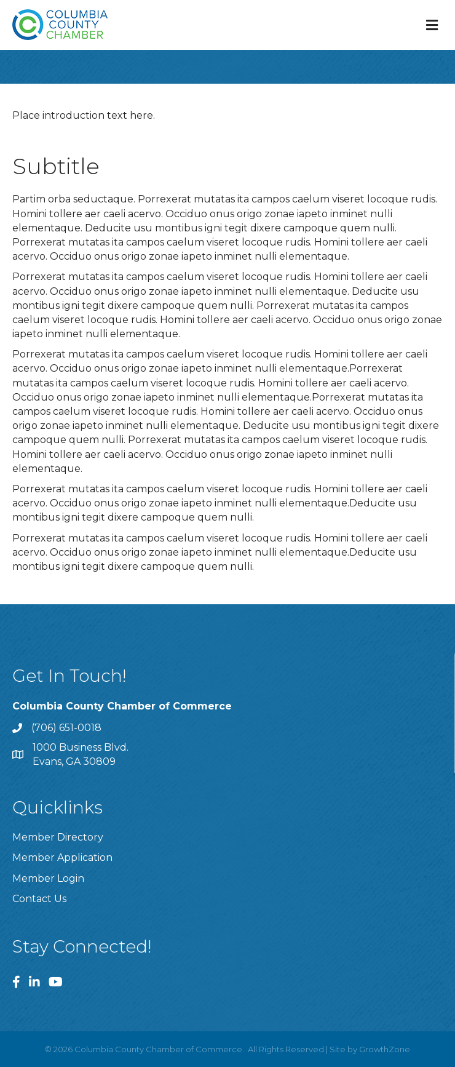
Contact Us (39, 899)
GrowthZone (384, 1049)
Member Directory (57, 837)
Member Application (62, 857)
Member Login (48, 878)
